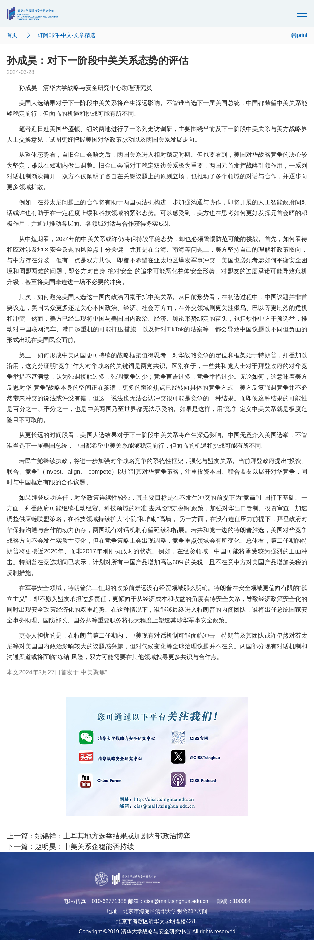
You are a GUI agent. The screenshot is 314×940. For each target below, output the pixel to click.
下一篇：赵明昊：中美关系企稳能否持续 (70, 847)
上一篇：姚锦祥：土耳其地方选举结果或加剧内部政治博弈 (98, 836)
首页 (12, 35)
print (299, 35)
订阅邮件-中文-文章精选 (66, 35)
